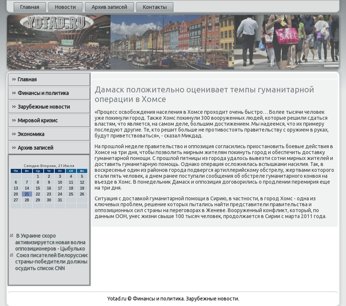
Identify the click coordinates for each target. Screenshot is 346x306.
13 (16, 188)
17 (60, 188)
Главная (29, 7)
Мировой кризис (38, 120)
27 (16, 200)
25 (71, 194)
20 (16, 194)
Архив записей (109, 7)
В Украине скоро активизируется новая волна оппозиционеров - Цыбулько (50, 242)
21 (27, 194)
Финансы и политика (43, 93)
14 (27, 188)
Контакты (155, 7)
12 (82, 182)
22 (38, 194)
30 (49, 200)
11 (71, 182)
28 (27, 200)
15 (38, 188)
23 (49, 194)
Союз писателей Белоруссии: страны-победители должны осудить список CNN (51, 261)
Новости (65, 7)
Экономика (31, 134)
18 (71, 188)
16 (49, 188)
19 (82, 188)
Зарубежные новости (44, 107)
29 (38, 200)
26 (82, 194)
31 (60, 200)
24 (60, 194)
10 (60, 182)
